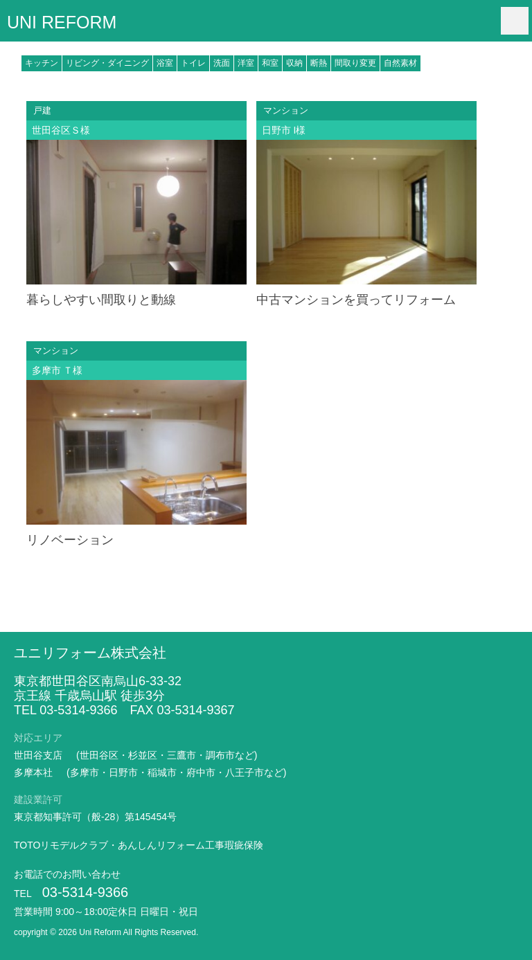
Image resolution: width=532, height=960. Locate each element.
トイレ (193, 63)
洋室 (246, 63)
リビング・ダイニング (107, 63)
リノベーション (70, 540)
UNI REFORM (61, 21)
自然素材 (400, 63)
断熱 (318, 63)
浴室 (165, 63)
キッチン (41, 63)
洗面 (221, 63)
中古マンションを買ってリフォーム (356, 300)
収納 (294, 63)
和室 (270, 63)
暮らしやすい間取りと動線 (101, 300)
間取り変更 (355, 63)
